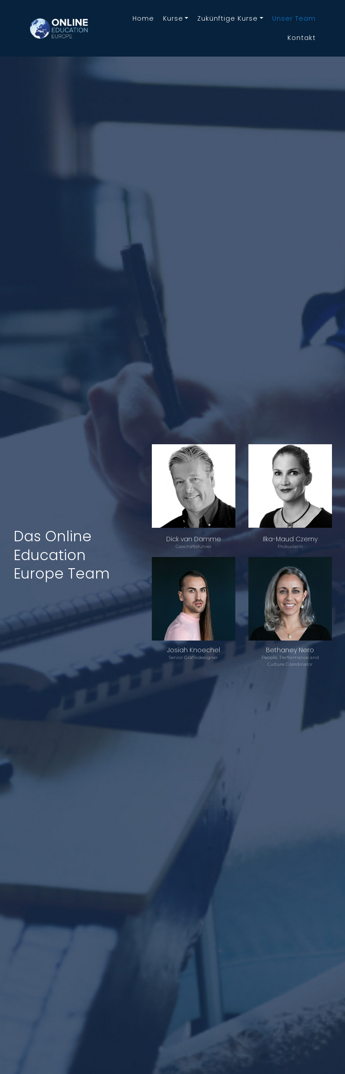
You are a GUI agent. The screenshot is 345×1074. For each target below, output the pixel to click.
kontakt (302, 37)
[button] (176, 18)
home (143, 18)
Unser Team (294, 18)
